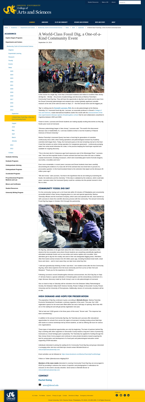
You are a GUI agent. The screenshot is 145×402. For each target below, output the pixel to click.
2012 (11, 148)
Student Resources (95, 2)
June (13, 127)
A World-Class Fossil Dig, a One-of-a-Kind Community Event (23, 118)
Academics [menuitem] (32, 22)
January (14, 141)
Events (10, 64)
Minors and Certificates (13, 184)
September (15, 113)
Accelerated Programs (13, 173)
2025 (11, 71)
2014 (73, 27)
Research (11, 57)
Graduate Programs (12, 161)
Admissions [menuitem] (45, 22)
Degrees (11, 50)
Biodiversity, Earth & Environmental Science (50, 27)
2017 (11, 99)
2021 (11, 85)
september (81, 27)
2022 (11, 82)
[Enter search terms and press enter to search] (131, 2)
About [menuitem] (113, 22)
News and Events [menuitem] (100, 22)
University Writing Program (14, 192)
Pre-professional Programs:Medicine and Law (15, 179)
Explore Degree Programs (14, 38)
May (13, 130)
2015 (11, 106)
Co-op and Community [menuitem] (61, 22)
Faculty (10, 60)
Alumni (116, 2)
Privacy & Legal (56, 395)
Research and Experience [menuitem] (81, 22)
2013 (11, 145)
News (67, 27)
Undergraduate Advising (13, 165)
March (14, 137)
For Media (42, 395)
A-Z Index (35, 395)
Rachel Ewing (45, 380)
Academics (14, 27)
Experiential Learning (14, 53)
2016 (11, 103)
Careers (48, 395)
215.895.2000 (92, 400)
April (13, 134)
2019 (11, 92)
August (14, 123)
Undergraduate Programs (14, 169)
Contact (10, 152)
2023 (11, 78)
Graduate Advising (12, 157)
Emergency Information (86, 395)
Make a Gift (107, 2)
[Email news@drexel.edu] (71, 385)
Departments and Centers (28, 27)
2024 (11, 75)
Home (6, 27)
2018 (11, 96)
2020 (11, 89)
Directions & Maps (74, 395)
